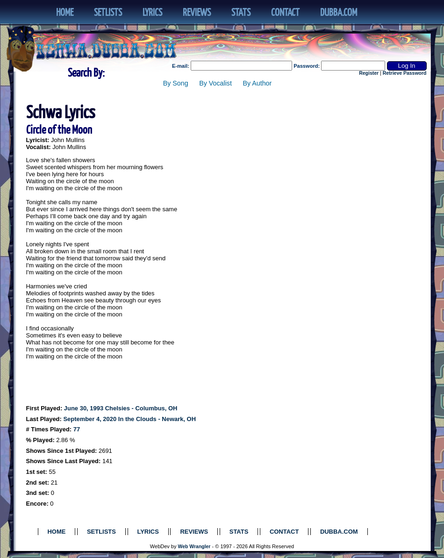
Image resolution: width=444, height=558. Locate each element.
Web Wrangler (194, 546)
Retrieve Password (405, 73)
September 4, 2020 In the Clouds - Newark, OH (129, 418)
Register (369, 73)
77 (76, 429)
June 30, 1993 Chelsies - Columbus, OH (121, 408)
